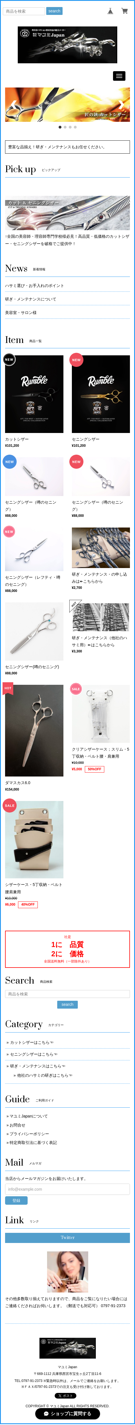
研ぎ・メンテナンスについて (30, 299)
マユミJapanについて (29, 1116)
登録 (16, 1200)
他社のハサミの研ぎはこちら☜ (44, 1075)
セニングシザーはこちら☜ (33, 1054)
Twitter (68, 1237)
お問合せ (17, 1125)
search (54, 11)
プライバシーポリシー (29, 1134)
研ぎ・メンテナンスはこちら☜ (37, 1066)
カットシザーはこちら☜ (32, 1042)
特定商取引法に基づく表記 (33, 1142)
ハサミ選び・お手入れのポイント (34, 285)
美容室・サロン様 (21, 312)
